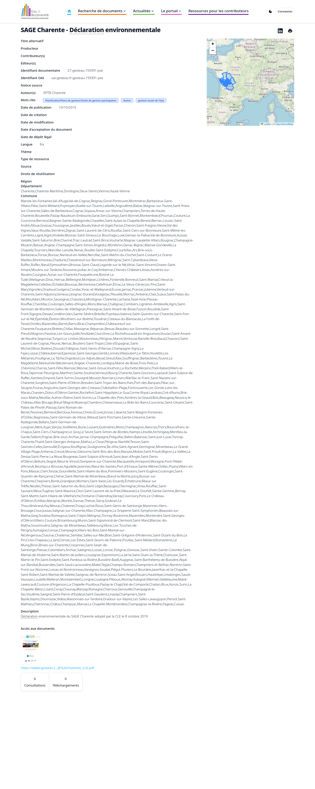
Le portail (171, 10)
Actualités (143, 10)
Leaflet (266, 124)
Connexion (285, 11)
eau (162, 100)
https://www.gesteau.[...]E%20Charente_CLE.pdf (57, 668)
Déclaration (86, 30)
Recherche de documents (102, 10)
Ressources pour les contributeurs (218, 10)
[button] (212, 44)
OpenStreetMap (284, 124)
